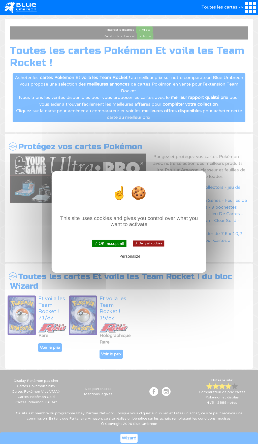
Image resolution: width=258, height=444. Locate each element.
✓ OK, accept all (109, 243)
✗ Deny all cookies (148, 243)
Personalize (130, 256)
